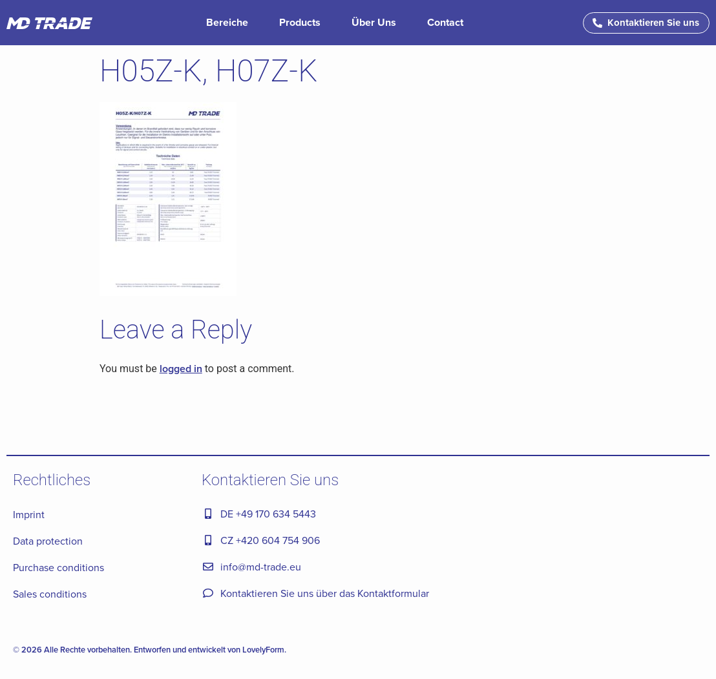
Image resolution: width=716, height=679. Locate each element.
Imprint (29, 514)
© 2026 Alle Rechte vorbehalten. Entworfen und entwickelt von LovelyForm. (149, 649)
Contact (445, 22)
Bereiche (227, 22)
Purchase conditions (58, 567)
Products (300, 22)
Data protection (48, 541)
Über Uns (374, 22)
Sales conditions (50, 594)
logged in (181, 368)
